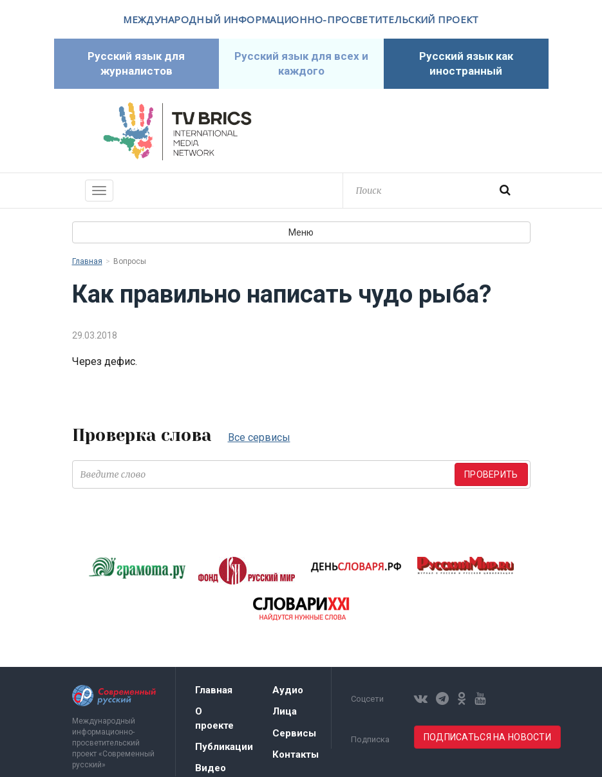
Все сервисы (259, 437)
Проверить (491, 474)
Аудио (287, 690)
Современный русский (425, 131)
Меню (301, 232)
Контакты (295, 754)
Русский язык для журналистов (136, 63)
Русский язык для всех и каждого (301, 63)
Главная (87, 261)
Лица (284, 711)
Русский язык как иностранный (466, 63)
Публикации (224, 747)
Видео (210, 768)
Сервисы (294, 733)
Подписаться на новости (487, 737)
